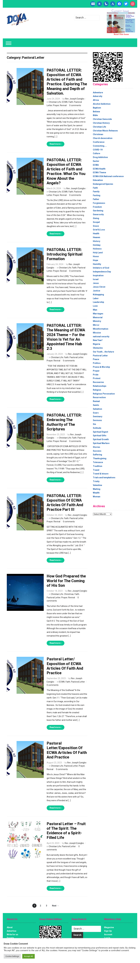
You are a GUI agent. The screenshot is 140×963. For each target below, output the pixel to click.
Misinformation (100, 329)
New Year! (97, 340)
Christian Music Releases (105, 130)
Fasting (96, 195)
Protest (96, 378)
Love (95, 306)
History (96, 241)
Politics (97, 363)
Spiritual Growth (101, 439)
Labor (96, 298)
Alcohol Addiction (101, 104)
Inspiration (98, 275)
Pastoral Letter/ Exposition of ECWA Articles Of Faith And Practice (65, 666)
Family (96, 191)
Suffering (97, 454)
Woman (96, 496)
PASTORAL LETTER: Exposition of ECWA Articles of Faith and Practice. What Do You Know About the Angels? (66, 171)
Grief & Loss (99, 229)
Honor (96, 256)
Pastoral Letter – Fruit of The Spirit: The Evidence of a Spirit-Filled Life (66, 831)
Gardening (98, 210)
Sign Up (108, 931)
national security (101, 336)
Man (95, 310)
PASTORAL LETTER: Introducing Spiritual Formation (64, 254)
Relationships (99, 386)
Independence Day (102, 271)
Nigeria (96, 344)
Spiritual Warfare (101, 443)
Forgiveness (99, 203)
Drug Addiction (100, 157)
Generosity (98, 214)
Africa (96, 100)
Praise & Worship (101, 367)
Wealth (96, 493)
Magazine (109, 927)
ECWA (65, 102)
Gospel (96, 222)
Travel (96, 470)
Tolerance (98, 462)
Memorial (97, 317)
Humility (97, 264)
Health (96, 233)
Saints (96, 405)
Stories (96, 447)
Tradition (97, 466)
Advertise (11, 931)
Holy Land (98, 252)
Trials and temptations (104, 477)
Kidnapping (98, 294)
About (10, 927)
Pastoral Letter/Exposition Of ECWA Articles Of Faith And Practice (67, 750)
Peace (96, 359)
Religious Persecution (104, 394)
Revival (63, 105)
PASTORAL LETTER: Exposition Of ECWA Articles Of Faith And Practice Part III (65, 502)
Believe (96, 111)
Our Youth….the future (103, 352)
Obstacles (98, 348)
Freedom (97, 207)
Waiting (96, 489)
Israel (96, 279)
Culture (96, 153)
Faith (71, 102)
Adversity (97, 96)
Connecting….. (100, 146)
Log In (107, 938)
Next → (55, 905)
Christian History (101, 123)
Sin (94, 424)
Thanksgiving (99, 458)
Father (96, 199)
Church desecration (102, 138)
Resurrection (99, 397)
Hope (95, 260)
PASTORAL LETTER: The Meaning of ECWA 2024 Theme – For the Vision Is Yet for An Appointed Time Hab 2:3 (66, 337)
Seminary (97, 416)
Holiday (96, 245)
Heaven (96, 237)
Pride (95, 374)
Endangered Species (103, 184)
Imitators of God (101, 268)
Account (108, 934)
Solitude (97, 428)
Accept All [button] (28, 956)
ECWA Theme (99, 172)
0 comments (75, 105)
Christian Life (55, 102)
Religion (97, 390)
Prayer (56, 105)
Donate (10, 938)
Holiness (97, 249)
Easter (96, 161)
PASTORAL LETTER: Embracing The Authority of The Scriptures (64, 422)
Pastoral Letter (76, 357)
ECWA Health (99, 169)
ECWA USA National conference (108, 176)
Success (97, 451)
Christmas (69, 594)
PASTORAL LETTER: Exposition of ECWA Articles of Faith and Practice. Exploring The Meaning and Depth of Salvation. (67, 81)
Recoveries (98, 382)
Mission (97, 332)
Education (98, 180)
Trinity (96, 481)
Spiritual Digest (100, 432)
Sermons (97, 420)
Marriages (98, 313)
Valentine (97, 485)
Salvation (97, 409)
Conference (98, 142)
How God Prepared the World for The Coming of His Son (66, 580)
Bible (95, 115)
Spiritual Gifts (99, 435)
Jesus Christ (99, 287)
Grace (96, 226)
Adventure (98, 92)
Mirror (96, 325)
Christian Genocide (102, 119)
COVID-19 (97, 150)
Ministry (97, 321)
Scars (96, 413)
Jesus (96, 283)
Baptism (97, 108)
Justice (96, 291)
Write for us (12, 934)
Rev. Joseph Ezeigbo (74, 99)
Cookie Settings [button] (12, 956)
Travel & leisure (100, 473)
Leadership (98, 302)
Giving (96, 218)
